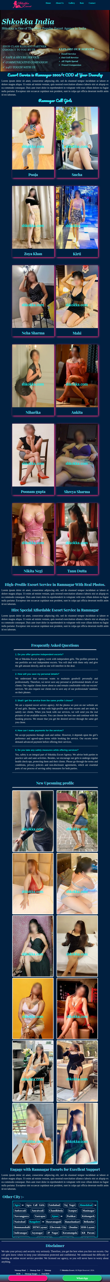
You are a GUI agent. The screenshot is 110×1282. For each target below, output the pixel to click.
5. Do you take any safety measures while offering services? (47, 750)
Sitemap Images (31, 1274)
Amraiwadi (37, 1210)
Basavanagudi (53, 1221)
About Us (60, 3)
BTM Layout (40, 1227)
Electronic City (58, 1227)
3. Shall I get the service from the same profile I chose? (44, 700)
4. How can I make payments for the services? (39, 730)
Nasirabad (19, 1221)
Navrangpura (21, 1216)
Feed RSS (45, 1274)
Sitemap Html (20, 1270)
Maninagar (88, 1210)
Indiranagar (20, 1232)
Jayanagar (37, 1232)
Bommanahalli (22, 1227)
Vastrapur (40, 1216)
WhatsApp (82, 1278)
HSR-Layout (87, 1227)
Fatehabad (54, 1205)
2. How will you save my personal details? (37, 674)
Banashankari (72, 1221)
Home (48, 3)
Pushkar (71, 1216)
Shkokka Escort (68, 1270)
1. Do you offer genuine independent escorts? (39, 654)
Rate (82, 3)
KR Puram (88, 1232)
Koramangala (70, 1232)
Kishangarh (88, 1216)
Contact (92, 3)
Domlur (73, 1227)
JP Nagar (52, 1232)
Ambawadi (20, 1210)
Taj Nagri (69, 1205)
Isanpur (73, 1210)
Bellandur (89, 1221)
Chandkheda (56, 1210)
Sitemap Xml (35, 1270)
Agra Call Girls (35, 1205)
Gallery (72, 3)
